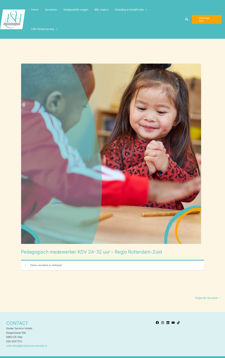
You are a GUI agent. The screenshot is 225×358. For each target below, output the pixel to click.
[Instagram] (162, 303)
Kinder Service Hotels (101, 348)
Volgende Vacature (208, 278)
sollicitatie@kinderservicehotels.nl (26, 326)
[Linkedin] (167, 303)
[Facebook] (157, 303)
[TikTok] (178, 303)
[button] (186, 10)
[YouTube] (173, 303)
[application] (145, 9)
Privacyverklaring (127, 348)
